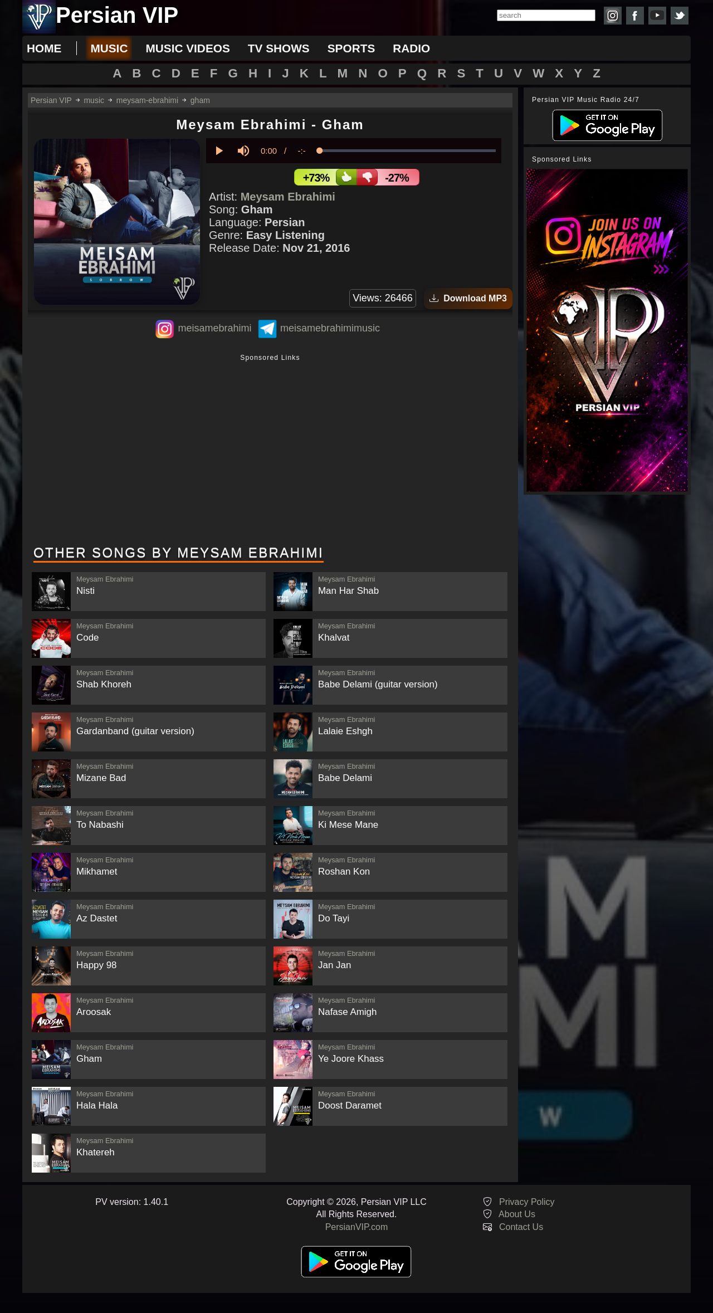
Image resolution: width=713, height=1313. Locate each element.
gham (200, 100)
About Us (517, 1214)
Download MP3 (468, 298)
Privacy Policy (527, 1202)
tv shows (279, 48)
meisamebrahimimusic (330, 328)
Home (44, 48)
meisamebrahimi (214, 328)
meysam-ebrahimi (147, 100)
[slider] (408, 150)
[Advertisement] (270, 451)
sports (351, 48)
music (109, 48)
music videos (187, 48)
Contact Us (521, 1227)
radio (411, 48)
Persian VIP (51, 100)
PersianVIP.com (356, 1227)
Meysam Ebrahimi (288, 197)
